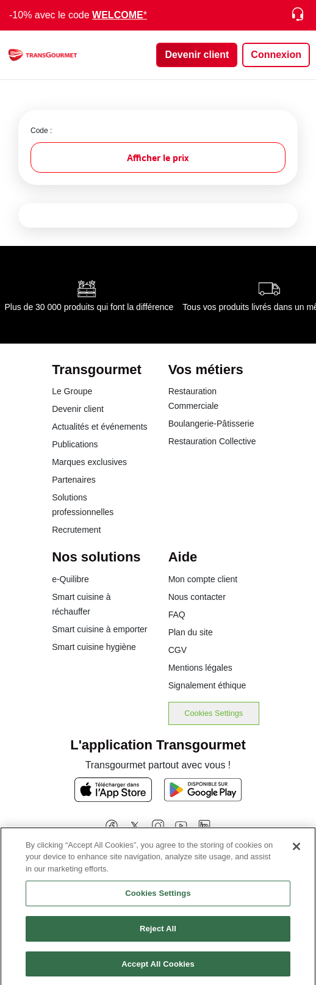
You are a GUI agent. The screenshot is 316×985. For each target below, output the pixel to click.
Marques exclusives (89, 462)
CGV (177, 650)
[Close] (296, 850)
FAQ (176, 614)
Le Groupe (72, 391)
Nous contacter (197, 597)
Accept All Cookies (158, 968)
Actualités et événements (99, 426)
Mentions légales (200, 668)
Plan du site (190, 632)
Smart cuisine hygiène (94, 647)
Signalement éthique (207, 685)
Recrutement (76, 530)
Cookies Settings (213, 713)
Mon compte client (203, 579)
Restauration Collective (212, 441)
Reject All (158, 932)
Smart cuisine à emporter (99, 629)
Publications (75, 444)
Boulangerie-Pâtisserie (211, 423)
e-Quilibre (70, 579)
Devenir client (78, 409)
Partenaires (74, 480)
